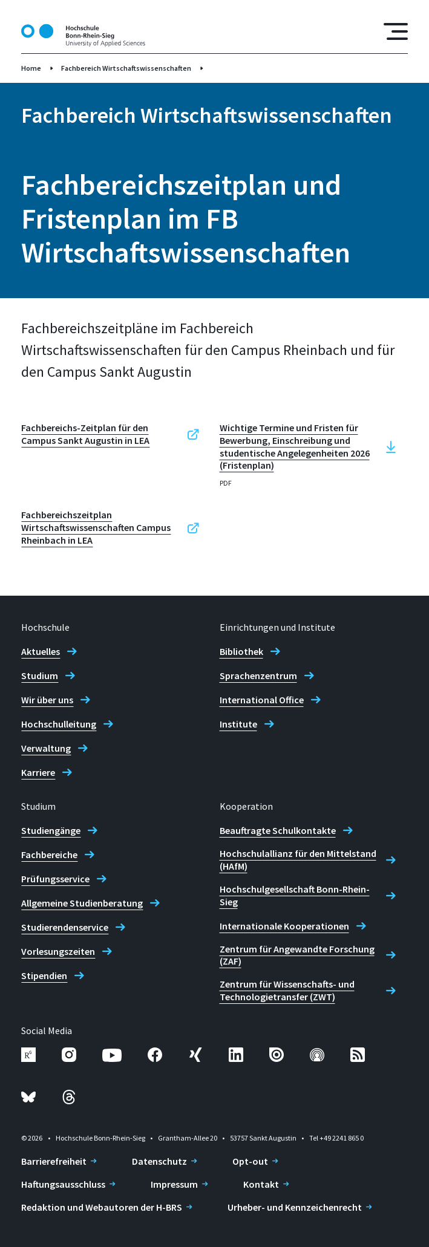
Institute (238, 724)
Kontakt (261, 1184)
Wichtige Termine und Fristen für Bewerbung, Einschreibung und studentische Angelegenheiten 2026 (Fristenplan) (295, 446)
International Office (262, 700)
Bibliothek (241, 651)
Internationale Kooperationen (284, 926)
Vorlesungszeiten (58, 951)
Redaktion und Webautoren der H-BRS (101, 1207)
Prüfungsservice (55, 879)
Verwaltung (46, 748)
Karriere (38, 772)
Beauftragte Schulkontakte (278, 830)
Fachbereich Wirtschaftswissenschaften (126, 68)
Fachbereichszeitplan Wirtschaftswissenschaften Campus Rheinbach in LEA (96, 527)
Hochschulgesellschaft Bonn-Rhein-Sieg (295, 895)
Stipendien (44, 975)
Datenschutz (159, 1161)
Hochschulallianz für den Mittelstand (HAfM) (298, 859)
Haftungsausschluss (63, 1184)
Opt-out (250, 1161)
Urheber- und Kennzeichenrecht (295, 1207)
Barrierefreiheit (54, 1161)
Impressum (174, 1184)
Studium (39, 675)
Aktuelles (40, 651)
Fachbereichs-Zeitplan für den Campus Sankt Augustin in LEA (85, 434)
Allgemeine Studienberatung (82, 903)
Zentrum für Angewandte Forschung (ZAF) (297, 955)
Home (31, 68)
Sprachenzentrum (258, 675)
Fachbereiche (49, 854)
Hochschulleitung (58, 724)
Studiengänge (50, 830)
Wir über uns (47, 700)
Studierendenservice (64, 927)
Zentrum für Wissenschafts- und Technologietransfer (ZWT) (287, 990)
